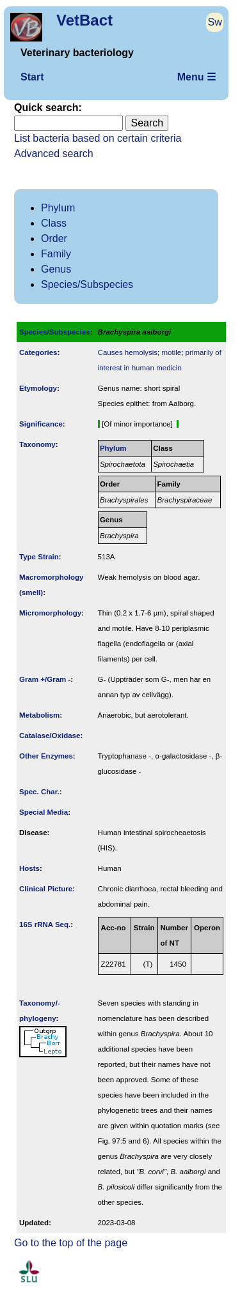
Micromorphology (50, 613)
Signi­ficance (41, 424)
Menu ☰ (196, 77)
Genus (56, 269)
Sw (215, 22)
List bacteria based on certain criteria (97, 138)
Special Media (43, 812)
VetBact (84, 20)
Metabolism (39, 715)
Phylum (58, 207)
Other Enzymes (46, 756)
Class (54, 223)
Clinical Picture (45, 889)
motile (171, 352)
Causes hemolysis (127, 352)
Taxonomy (37, 444)
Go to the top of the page (70, 1242)
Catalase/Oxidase (49, 735)
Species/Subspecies (87, 284)
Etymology (38, 388)
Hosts (29, 868)
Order (54, 238)
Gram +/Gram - (44, 679)
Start (32, 77)
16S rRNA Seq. (44, 924)
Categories (38, 352)
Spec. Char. (39, 792)
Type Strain (39, 557)
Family (56, 253)
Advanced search (53, 153)
